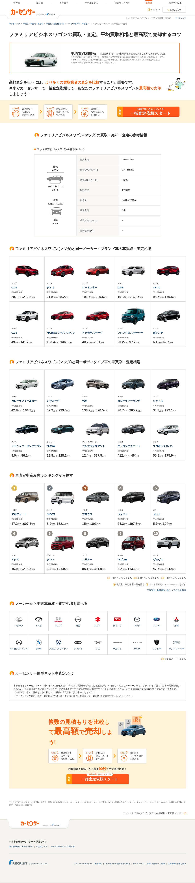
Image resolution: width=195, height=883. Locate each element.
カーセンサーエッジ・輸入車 (62, 847)
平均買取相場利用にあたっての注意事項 (166, 590)
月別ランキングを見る (175, 578)
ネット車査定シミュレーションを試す (167, 584)
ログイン (155, 9)
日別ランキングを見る (121, 578)
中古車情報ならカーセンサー (20, 847)
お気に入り (175, 9)
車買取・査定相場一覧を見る (130, 584)
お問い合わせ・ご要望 (156, 864)
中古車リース (41, 847)
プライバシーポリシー (83, 864)
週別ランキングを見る (148, 578)
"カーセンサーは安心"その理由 (117, 864)
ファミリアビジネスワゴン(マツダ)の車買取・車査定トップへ (153, 813)
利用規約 (98, 864)
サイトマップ (180, 18)
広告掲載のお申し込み (177, 864)
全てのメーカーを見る (175, 659)
